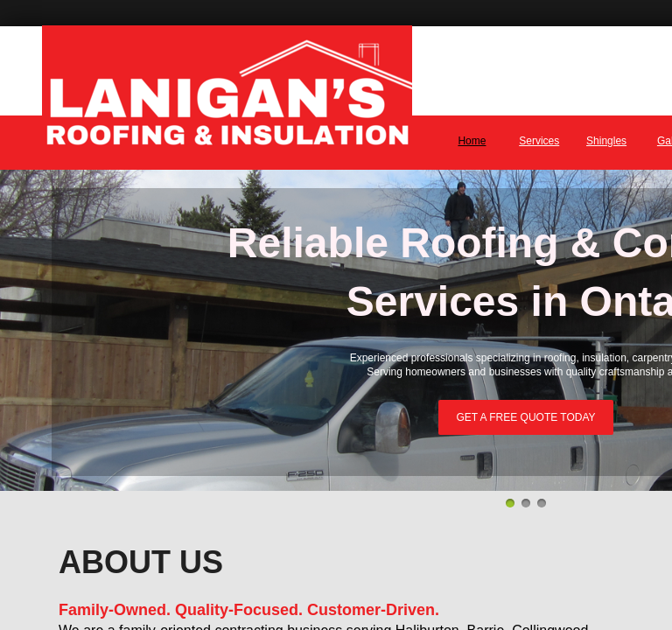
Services (539, 141)
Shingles (606, 141)
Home (472, 141)
